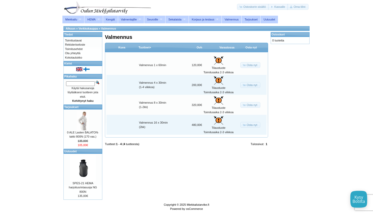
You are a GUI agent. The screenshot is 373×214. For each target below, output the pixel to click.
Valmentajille (129, 19)
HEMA (91, 19)
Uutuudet (269, 19)
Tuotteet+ (145, 47)
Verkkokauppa (88, 28)
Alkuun (70, 28)
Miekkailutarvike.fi (198, 204)
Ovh (199, 47)
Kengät (110, 19)
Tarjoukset (251, 19)
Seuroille (152, 19)
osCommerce (194, 208)
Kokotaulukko (73, 57)
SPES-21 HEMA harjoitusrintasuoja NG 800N (83, 187)
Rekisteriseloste (75, 44)
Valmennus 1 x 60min (152, 65)
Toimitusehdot (74, 49)
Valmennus (232, 19)
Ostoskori (278, 34)
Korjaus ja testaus (203, 19)
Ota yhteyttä (72, 53)
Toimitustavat (73, 40)
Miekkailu (71, 19)
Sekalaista (175, 19)
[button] (253, 7)
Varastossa (226, 47)
